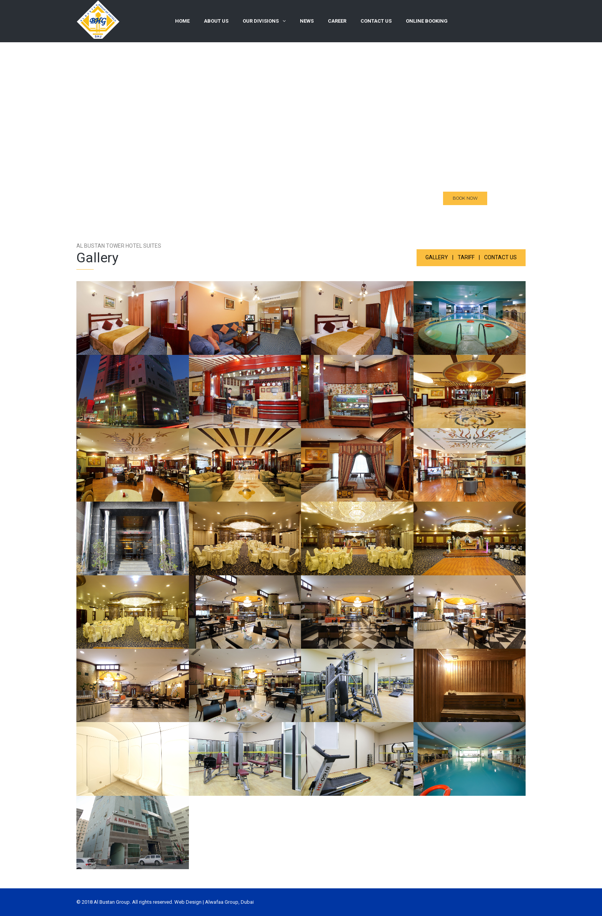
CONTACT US (500, 257)
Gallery (436, 257)
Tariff (466, 257)
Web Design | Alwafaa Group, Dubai (214, 902)
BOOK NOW (465, 200)
